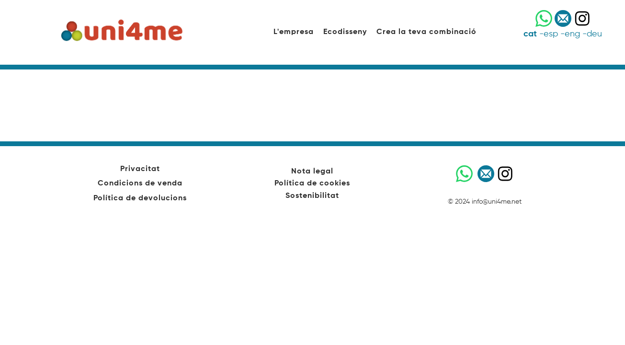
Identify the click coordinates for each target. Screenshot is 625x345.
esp (551, 34)
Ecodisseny (345, 32)
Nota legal (312, 171)
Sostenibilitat (312, 196)
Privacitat (140, 169)
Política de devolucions (140, 198)
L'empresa (293, 32)
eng (572, 34)
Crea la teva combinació (426, 32)
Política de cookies (312, 183)
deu (594, 34)
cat (530, 34)
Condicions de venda (140, 183)
